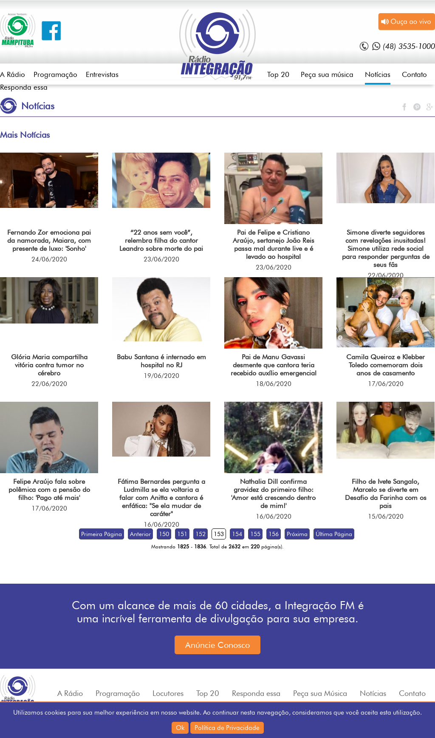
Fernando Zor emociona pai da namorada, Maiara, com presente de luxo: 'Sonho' (49, 240)
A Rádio (12, 74)
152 (200, 534)
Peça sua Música (320, 693)
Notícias (377, 74)
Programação (55, 74)
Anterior (140, 534)
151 (182, 534)
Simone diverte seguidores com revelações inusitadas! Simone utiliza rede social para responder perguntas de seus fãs (385, 248)
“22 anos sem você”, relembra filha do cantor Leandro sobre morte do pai (161, 240)
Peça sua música (327, 74)
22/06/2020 (386, 275)
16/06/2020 (161, 524)
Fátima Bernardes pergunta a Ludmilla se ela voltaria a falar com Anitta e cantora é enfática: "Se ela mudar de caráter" (161, 497)
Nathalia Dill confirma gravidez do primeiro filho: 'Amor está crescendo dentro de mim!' (273, 493)
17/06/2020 (386, 384)
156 (273, 534)
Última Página (334, 534)
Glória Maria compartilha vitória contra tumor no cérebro (49, 365)
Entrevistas (102, 74)
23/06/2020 (161, 259)
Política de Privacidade (227, 728)
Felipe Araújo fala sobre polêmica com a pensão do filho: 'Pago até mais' (49, 489)
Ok (180, 728)
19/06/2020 (161, 376)
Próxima (297, 534)
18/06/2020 (273, 384)
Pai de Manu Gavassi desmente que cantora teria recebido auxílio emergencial (273, 365)
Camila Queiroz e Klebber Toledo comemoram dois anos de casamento (385, 365)
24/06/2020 (49, 259)
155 (255, 534)
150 (164, 534)
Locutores (168, 693)
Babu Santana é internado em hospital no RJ (161, 361)
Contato (414, 74)
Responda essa (24, 87)
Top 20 (278, 74)
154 (237, 534)
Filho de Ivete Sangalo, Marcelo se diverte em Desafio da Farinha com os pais (386, 493)
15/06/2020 (386, 516)
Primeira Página (101, 534)
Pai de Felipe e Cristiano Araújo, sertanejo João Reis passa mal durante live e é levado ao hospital (273, 244)
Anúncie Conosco (217, 645)
